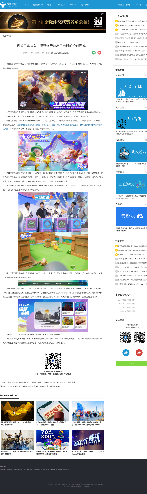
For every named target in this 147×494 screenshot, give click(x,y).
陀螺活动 (29, 469)
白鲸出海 (44, 469)
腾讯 (53, 53)
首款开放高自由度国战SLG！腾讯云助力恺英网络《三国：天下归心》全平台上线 (37, 382)
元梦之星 (65, 53)
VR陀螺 (9, 469)
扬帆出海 (37, 469)
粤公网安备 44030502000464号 (93, 484)
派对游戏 (58, 53)
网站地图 (65, 484)
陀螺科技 (3, 469)
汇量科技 (59, 469)
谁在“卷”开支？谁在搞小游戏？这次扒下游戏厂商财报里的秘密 (30, 386)
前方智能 (66, 469)
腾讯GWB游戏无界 (19, 469)
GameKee (51, 469)
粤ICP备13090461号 (75, 484)
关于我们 (50, 484)
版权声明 (57, 484)
